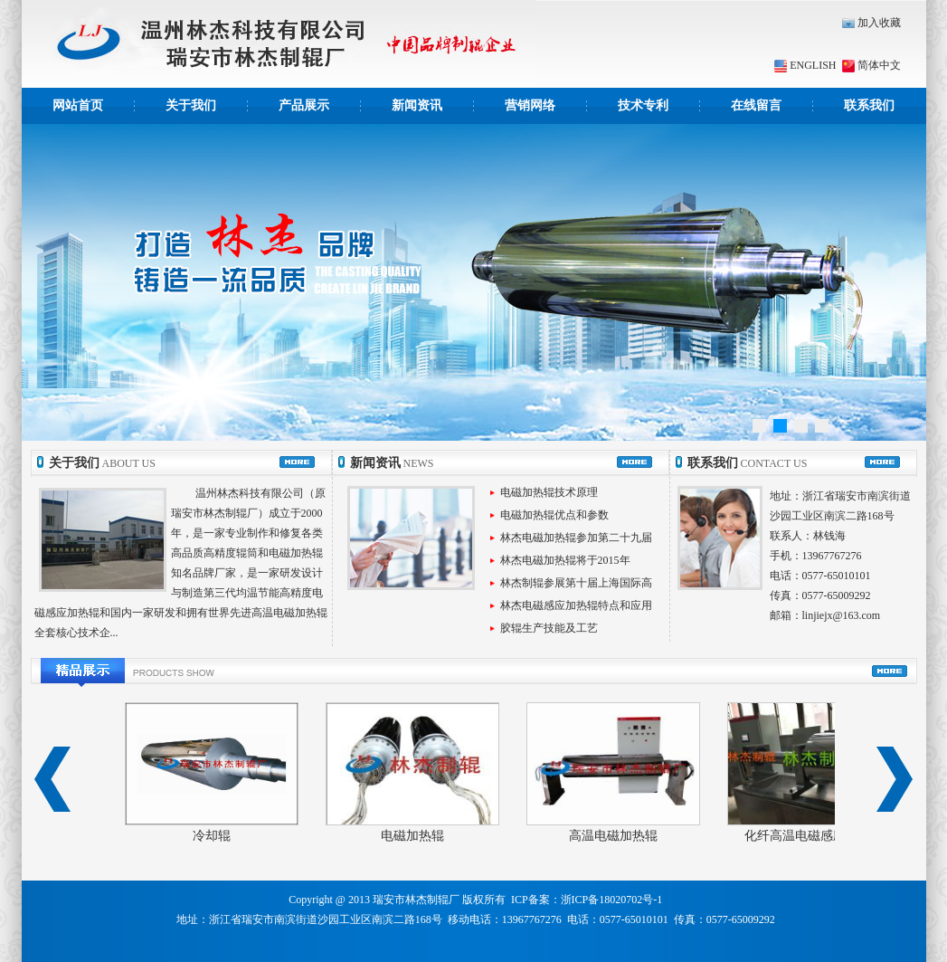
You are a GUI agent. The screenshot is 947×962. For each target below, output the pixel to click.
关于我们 (191, 105)
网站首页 (77, 105)
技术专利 (643, 105)
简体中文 (870, 65)
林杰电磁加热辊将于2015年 (565, 560)
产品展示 (304, 105)
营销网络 (530, 105)
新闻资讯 (417, 105)
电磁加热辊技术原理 (549, 492)
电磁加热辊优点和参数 (554, 515)
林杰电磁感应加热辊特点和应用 (576, 605)
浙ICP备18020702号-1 (612, 899)
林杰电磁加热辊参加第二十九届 (576, 537)
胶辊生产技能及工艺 (549, 628)
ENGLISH (805, 65)
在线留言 (756, 105)
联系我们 (869, 105)
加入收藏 (871, 22)
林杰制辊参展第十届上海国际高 (576, 582)
